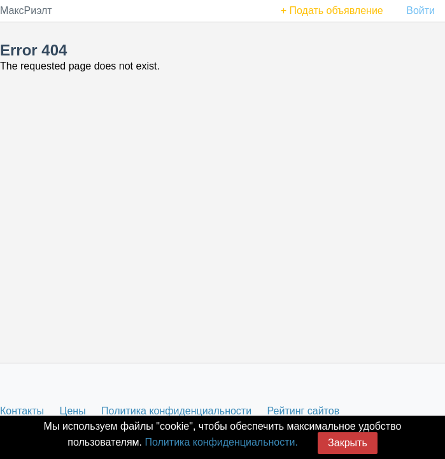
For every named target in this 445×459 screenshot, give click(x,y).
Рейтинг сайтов (303, 410)
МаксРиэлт (26, 10)
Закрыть (347, 442)
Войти (420, 10)
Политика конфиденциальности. (221, 442)
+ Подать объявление (332, 10)
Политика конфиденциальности (176, 410)
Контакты (22, 410)
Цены (73, 410)
